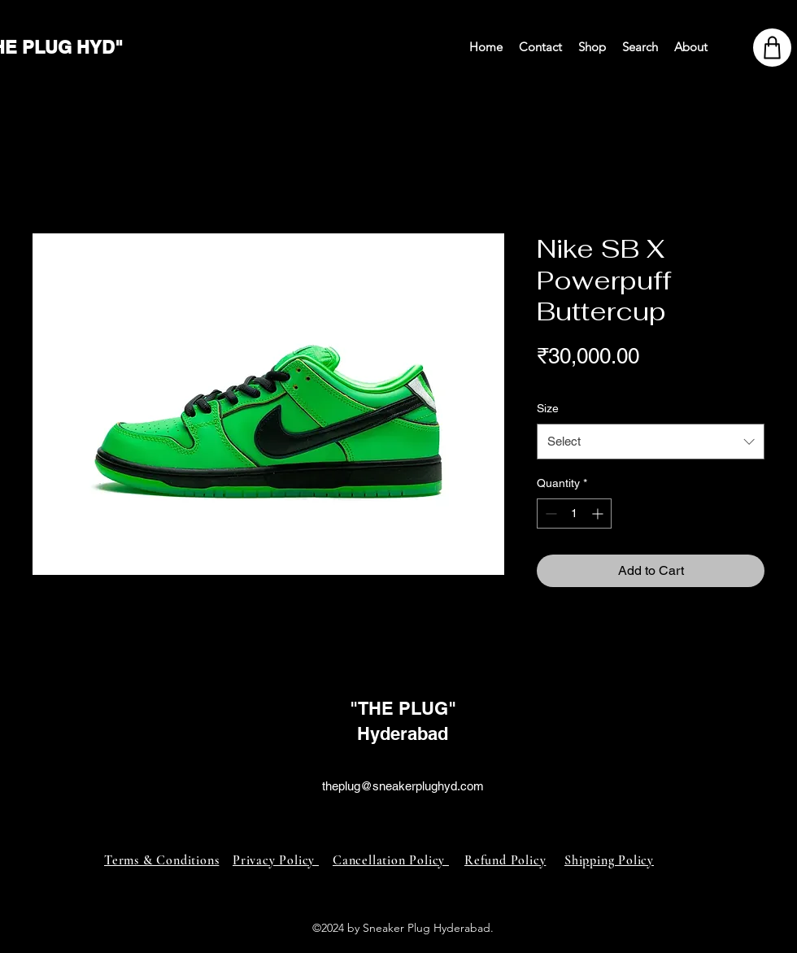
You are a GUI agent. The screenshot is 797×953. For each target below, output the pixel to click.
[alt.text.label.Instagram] (398, 805)
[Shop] (772, 47)
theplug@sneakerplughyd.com (403, 786)
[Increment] (599, 513)
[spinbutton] (574, 513)
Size (548, 408)
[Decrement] (549, 513)
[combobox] (650, 441)
